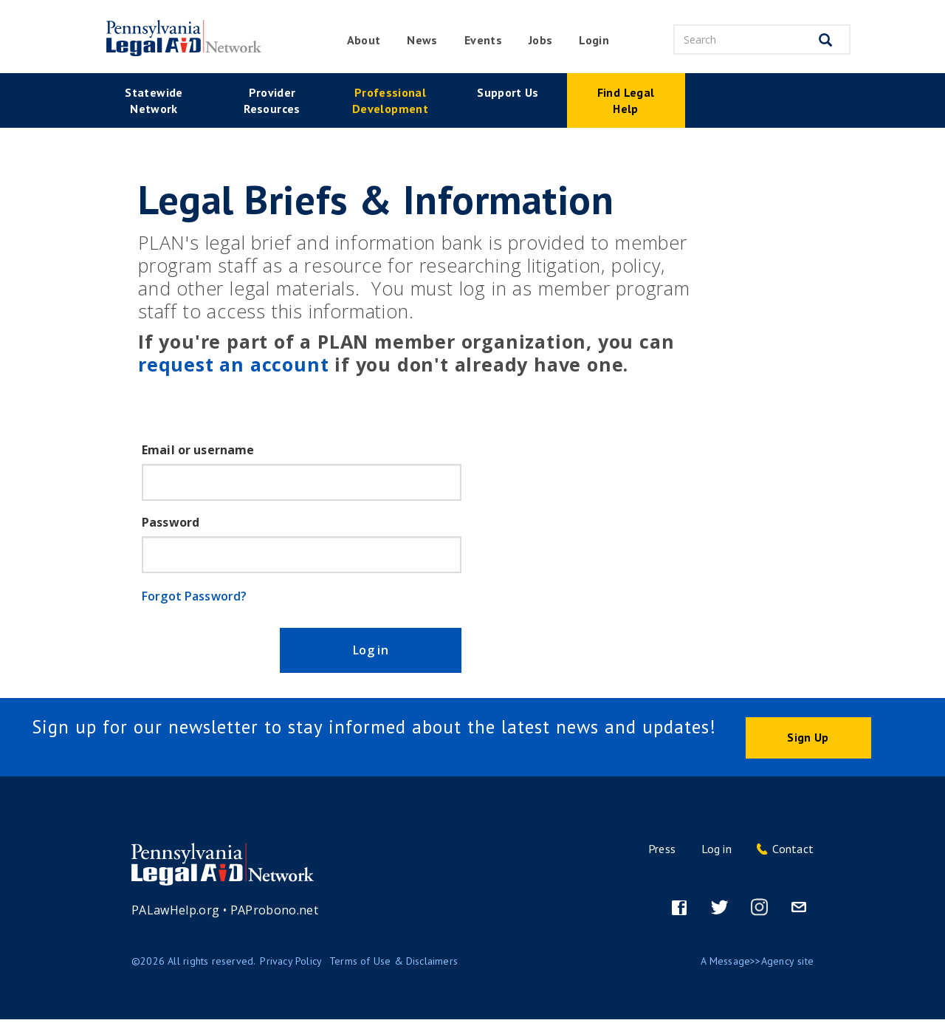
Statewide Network (153, 100)
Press (662, 852)
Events (483, 39)
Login (594, 39)
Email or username (198, 450)
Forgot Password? (194, 596)
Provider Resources (272, 100)
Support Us (508, 92)
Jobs (540, 39)
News (422, 39)
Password (170, 522)
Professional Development (390, 100)
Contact (793, 852)
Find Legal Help (626, 100)
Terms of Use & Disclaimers (393, 964)
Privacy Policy (291, 964)
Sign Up (807, 740)
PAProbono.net (274, 914)
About (364, 39)
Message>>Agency (752, 964)
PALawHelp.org (175, 914)
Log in (379, 652)
